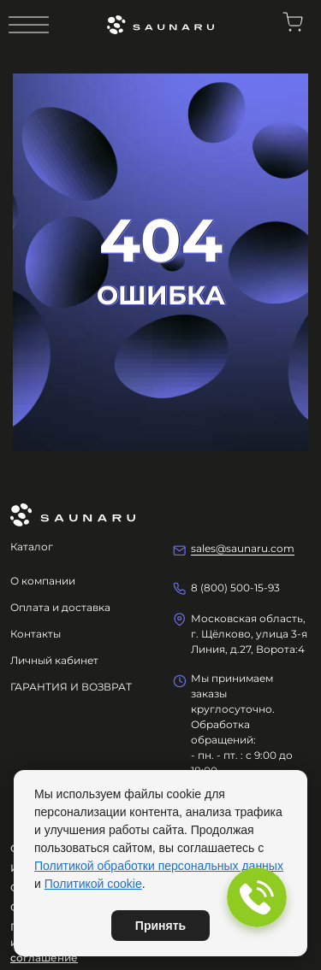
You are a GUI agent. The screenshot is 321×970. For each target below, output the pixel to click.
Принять (160, 925)
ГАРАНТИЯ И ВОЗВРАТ (71, 686)
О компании (42, 580)
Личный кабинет (54, 660)
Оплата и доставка (60, 607)
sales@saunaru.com (242, 548)
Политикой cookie (93, 884)
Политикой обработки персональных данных (158, 866)
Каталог (31, 546)
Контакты (35, 633)
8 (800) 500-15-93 (235, 587)
